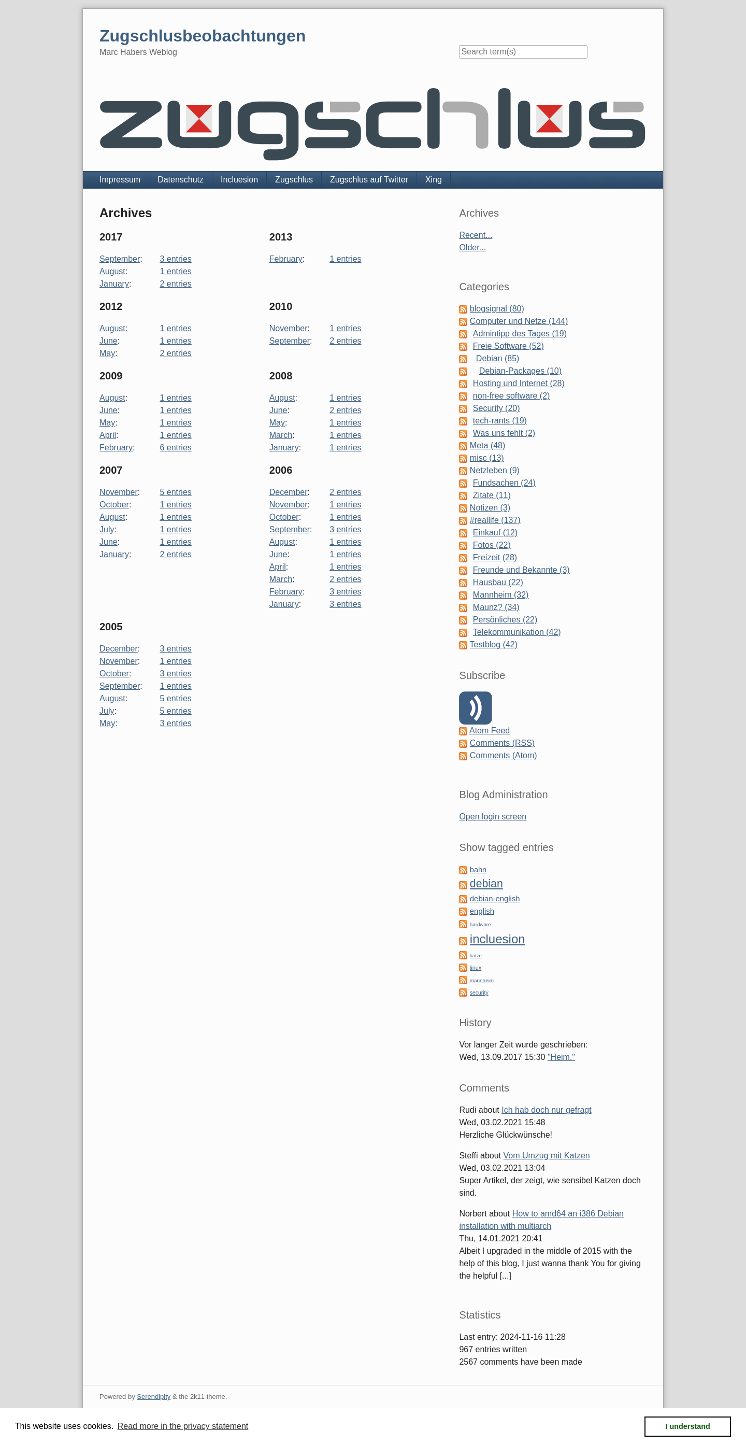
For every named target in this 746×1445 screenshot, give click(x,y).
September (119, 258)
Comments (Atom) (503, 755)
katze (476, 955)
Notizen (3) (490, 507)
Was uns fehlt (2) (504, 433)
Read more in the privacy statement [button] (183, 1426)
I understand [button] (688, 1426)
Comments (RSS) (502, 743)
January (114, 283)
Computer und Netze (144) (519, 321)
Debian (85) (498, 358)
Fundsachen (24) (504, 482)
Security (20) (496, 408)
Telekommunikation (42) (517, 632)
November (288, 328)
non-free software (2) (511, 395)
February (286, 258)
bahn (478, 870)
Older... (472, 247)
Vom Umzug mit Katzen (547, 1155)
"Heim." (561, 1057)
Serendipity (153, 1396)
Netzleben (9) (495, 470)
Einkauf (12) (495, 532)
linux (475, 968)
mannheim (482, 980)
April (107, 435)
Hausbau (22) (498, 582)
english (482, 911)
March (280, 435)
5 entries (175, 492)
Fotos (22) (492, 545)
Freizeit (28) (495, 557)
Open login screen (492, 816)
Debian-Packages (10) (520, 370)
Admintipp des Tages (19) (520, 333)
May (107, 353)
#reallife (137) (495, 520)
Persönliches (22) (505, 619)
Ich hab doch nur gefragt (546, 1110)
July (106, 529)
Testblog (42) (494, 644)
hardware (480, 924)
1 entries (175, 271)
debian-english (495, 899)
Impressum (119, 179)
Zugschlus (294, 179)
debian (486, 883)
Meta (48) (487, 445)
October (114, 504)
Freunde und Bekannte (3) (521, 569)
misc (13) (487, 458)
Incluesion (239, 179)
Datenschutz (180, 179)
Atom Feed (489, 730)
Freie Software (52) (508, 346)
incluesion (497, 939)
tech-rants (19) (500, 420)
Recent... (475, 235)
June (108, 340)
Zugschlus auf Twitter (369, 179)
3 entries (175, 258)
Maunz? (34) (496, 607)
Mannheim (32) (501, 594)
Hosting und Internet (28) (519, 383)
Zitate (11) (492, 495)
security (479, 993)
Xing (433, 179)
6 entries (175, 447)
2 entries (175, 283)
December (288, 492)
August (112, 271)
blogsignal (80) (497, 308)
